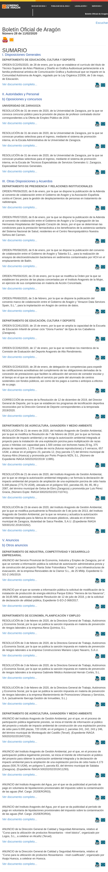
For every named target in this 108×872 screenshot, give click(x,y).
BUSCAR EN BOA (38, 6)
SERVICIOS (97, 6)
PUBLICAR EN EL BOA (60, 6)
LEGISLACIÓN (81, 6)
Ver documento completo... (19, 84)
